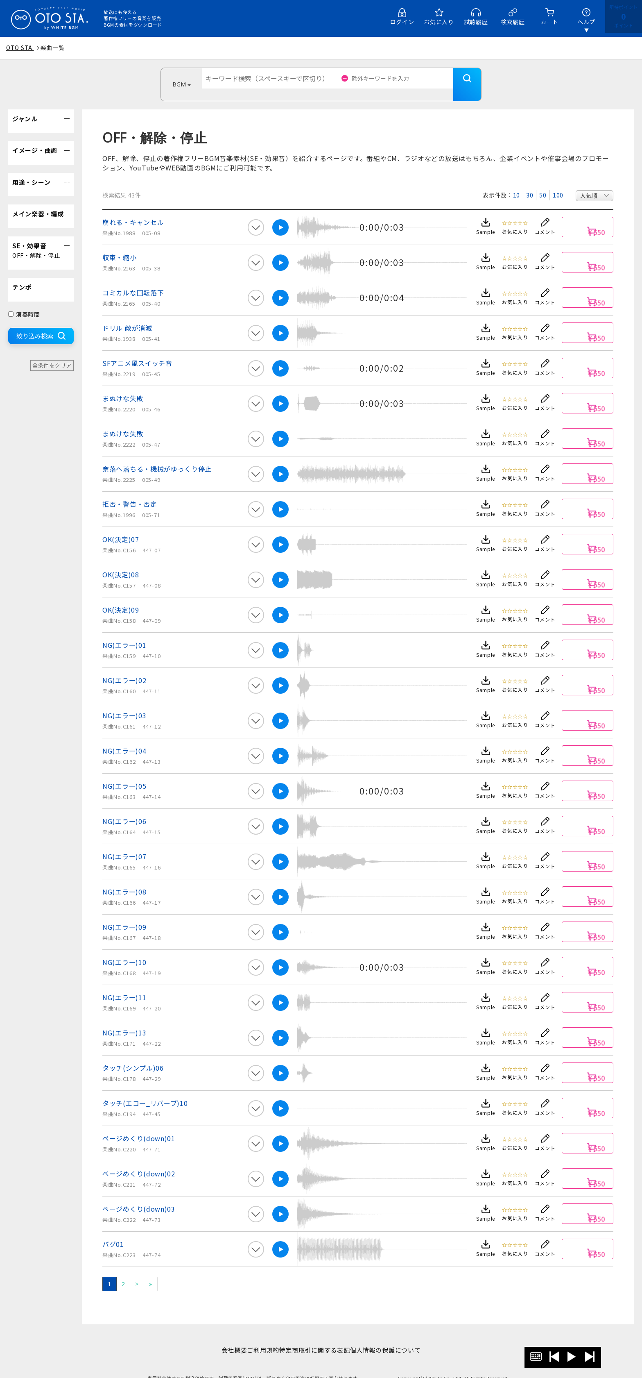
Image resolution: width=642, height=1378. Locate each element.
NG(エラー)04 (124, 738)
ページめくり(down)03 (138, 1196)
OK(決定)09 (120, 597)
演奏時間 (24, 302)
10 (516, 183)
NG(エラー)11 (124, 985)
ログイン (402, 22)
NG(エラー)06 (124, 809)
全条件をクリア (52, 353)
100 (558, 183)
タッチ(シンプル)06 (133, 1055)
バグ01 (113, 1232)
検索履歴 (513, 22)
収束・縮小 (119, 245)
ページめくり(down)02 (138, 1161)
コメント (545, 219)
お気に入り (439, 22)
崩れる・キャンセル (133, 210)
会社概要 (221, 1337)
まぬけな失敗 (122, 386)
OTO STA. (20, 47)
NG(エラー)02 (124, 668)
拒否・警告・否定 (129, 492)
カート (549, 22)
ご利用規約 (259, 1337)
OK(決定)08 (120, 562)
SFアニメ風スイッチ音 (137, 351)
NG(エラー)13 (124, 1020)
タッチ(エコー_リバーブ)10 (145, 1091)
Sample (485, 219)
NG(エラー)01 (124, 633)
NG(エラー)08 (124, 879)
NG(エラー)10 (124, 950)
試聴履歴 (476, 22)
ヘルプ (586, 22)
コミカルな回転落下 (133, 280)
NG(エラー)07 (124, 844)
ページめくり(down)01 (138, 1126)
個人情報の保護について (398, 1337)
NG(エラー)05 (124, 774)
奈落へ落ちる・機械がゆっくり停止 (157, 456)
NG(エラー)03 (124, 703)
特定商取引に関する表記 (318, 1337)
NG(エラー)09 (124, 914)
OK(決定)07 (120, 527)
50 (542, 183)
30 (529, 183)
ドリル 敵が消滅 (127, 315)
